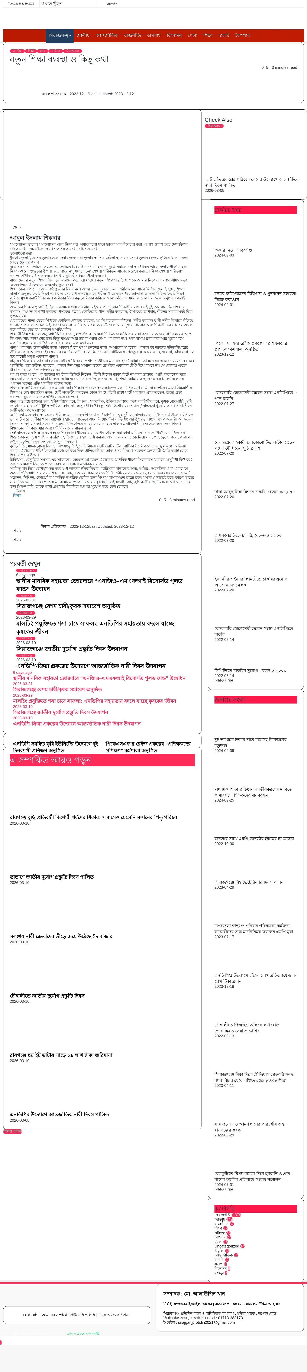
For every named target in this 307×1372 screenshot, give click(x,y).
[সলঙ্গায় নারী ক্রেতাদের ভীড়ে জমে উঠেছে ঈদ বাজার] (51, 931)
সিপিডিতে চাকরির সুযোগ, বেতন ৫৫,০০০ (250, 670)
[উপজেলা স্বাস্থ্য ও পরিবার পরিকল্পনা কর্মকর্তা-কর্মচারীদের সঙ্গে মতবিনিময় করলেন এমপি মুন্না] (237, 920)
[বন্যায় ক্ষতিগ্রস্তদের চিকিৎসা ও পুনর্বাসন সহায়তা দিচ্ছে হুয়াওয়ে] (237, 288)
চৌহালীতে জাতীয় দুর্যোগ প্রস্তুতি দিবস (47, 996)
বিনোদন (174, 35)
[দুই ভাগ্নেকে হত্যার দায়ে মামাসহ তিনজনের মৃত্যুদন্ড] (237, 734)
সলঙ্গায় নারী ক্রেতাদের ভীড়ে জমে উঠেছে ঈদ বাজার (61, 936)
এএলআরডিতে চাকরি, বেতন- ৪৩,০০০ (248, 535)
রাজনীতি (132, 35)
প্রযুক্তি (219, 1251)
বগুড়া (219, 1273)
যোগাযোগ (31, 1315)
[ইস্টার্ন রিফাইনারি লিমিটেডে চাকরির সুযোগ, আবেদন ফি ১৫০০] (237, 574)
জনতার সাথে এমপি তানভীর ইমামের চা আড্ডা (254, 838)
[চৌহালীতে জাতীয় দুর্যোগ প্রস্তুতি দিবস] (51, 990)
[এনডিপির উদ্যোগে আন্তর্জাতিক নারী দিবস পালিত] (51, 1109)
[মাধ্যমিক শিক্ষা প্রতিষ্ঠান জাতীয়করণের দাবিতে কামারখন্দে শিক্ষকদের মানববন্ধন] (237, 784)
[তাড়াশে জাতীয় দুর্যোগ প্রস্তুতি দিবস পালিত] (51, 871)
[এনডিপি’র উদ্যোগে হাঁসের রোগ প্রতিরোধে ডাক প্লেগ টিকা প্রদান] (237, 970)
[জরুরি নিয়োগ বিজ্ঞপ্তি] (237, 245)
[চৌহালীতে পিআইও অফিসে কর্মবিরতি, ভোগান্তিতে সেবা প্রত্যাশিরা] (237, 1019)
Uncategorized (226, 1246)
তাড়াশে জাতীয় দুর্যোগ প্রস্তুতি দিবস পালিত (52, 877)
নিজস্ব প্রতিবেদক (53, 94)
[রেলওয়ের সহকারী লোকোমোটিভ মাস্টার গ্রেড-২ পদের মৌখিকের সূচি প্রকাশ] (237, 437)
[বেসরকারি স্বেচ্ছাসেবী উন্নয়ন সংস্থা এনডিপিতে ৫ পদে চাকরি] (235, 387)
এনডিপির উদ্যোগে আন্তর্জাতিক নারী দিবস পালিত (59, 1114)
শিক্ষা (208, 35)
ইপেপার (242, 35)
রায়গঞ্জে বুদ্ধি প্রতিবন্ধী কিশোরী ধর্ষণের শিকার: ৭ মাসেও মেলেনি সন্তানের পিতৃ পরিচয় (93, 817)
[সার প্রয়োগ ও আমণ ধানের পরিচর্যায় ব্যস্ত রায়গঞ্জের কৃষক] (237, 1119)
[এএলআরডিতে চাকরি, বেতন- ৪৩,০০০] (237, 530)
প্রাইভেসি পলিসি (82, 1315)
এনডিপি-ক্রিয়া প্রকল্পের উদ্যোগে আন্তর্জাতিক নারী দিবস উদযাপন (90, 666)
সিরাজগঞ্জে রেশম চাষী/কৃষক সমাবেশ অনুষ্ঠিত (68, 606)
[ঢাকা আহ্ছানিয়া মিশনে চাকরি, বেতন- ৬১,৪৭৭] (237, 486)
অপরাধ (154, 35)
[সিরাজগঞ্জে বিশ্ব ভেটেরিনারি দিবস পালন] (237, 877)
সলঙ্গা (218, 1264)
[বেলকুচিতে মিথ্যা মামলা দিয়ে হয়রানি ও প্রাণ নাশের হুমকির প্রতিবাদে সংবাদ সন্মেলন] (237, 1168)
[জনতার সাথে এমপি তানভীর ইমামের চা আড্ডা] (237, 833)
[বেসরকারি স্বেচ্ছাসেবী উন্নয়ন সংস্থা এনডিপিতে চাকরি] (235, 623)
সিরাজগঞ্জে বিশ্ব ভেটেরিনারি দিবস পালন (249, 882)
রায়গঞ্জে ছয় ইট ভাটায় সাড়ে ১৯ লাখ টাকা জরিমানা (61, 1055)
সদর (42, 51)
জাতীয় (83, 35)
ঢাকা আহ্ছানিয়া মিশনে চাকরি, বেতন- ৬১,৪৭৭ (254, 492)
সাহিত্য (56, 51)
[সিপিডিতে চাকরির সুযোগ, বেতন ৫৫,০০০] (237, 665)
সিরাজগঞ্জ (58, 35)
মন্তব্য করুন (12, 1131)
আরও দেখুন (223, 680)
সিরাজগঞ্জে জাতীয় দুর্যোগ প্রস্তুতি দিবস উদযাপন (71, 649)
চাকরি (224, 35)
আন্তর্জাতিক (107, 35)
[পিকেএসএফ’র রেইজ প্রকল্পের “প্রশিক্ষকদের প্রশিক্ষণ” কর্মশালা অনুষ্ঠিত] (237, 338)
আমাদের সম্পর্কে (54, 1315)
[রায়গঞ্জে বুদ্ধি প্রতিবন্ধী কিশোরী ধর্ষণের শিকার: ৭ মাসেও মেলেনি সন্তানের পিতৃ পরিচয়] (51, 812)
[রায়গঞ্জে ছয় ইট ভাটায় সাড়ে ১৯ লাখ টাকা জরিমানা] (51, 1049)
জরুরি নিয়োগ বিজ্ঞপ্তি (233, 250)
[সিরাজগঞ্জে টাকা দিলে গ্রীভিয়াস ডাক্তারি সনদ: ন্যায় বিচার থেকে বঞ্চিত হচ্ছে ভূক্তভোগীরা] (237, 1069)
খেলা (192, 35)
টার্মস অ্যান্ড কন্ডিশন (113, 1315)
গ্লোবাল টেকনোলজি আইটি (83, 1333)
